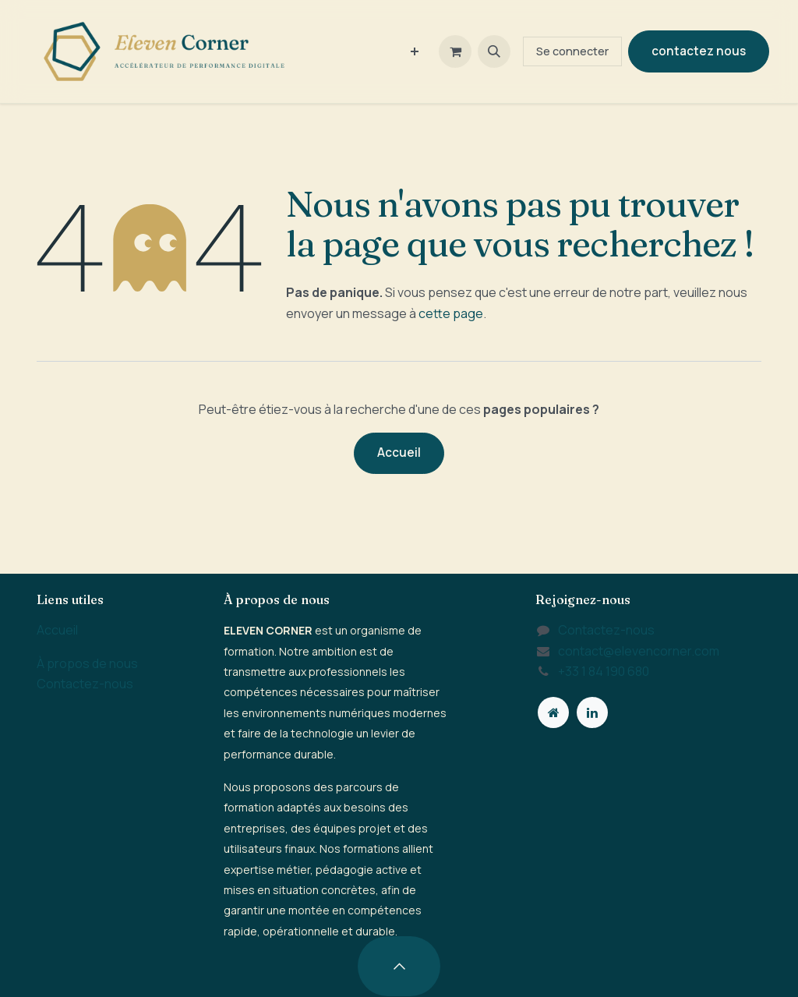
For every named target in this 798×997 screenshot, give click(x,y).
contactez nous (698, 51)
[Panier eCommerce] (455, 51)
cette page (450, 313)
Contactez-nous (85, 683)
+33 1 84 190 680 (603, 671)
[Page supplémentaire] (553, 712)
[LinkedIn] (592, 712)
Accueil (399, 452)
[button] (494, 51)
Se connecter (572, 51)
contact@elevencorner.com (638, 650)
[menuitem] (414, 51)
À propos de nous (87, 663)
